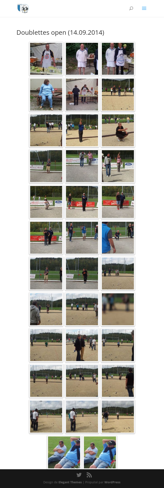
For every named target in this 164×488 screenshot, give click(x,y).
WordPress (112, 482)
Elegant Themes (70, 482)
